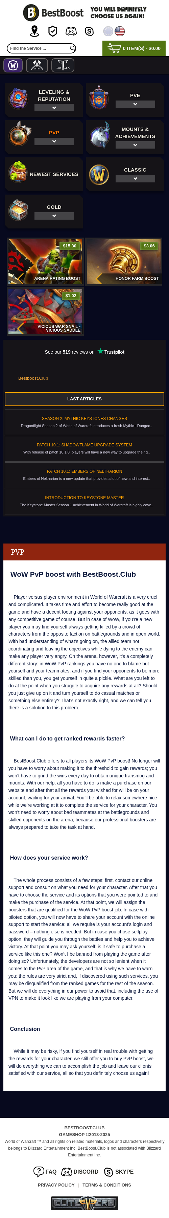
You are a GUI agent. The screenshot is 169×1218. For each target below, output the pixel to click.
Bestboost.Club (33, 378)
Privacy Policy (56, 1185)
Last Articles (84, 398)
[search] (73, 48)
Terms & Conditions (106, 1185)
